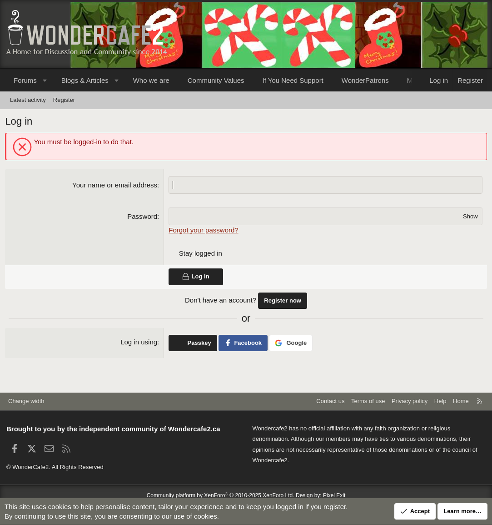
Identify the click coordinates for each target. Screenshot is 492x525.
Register (64, 99)
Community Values (216, 80)
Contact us (330, 401)
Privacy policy (409, 401)
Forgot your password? (204, 231)
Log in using (139, 343)
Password (143, 218)
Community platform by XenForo (220, 495)
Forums (25, 80)
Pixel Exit (334, 495)
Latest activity (28, 99)
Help (440, 401)
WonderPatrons (365, 80)
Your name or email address (115, 186)
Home (461, 401)
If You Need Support (293, 80)
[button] (45, 80)
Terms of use (368, 401)
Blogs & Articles (85, 80)
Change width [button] (26, 401)
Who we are (151, 80)
